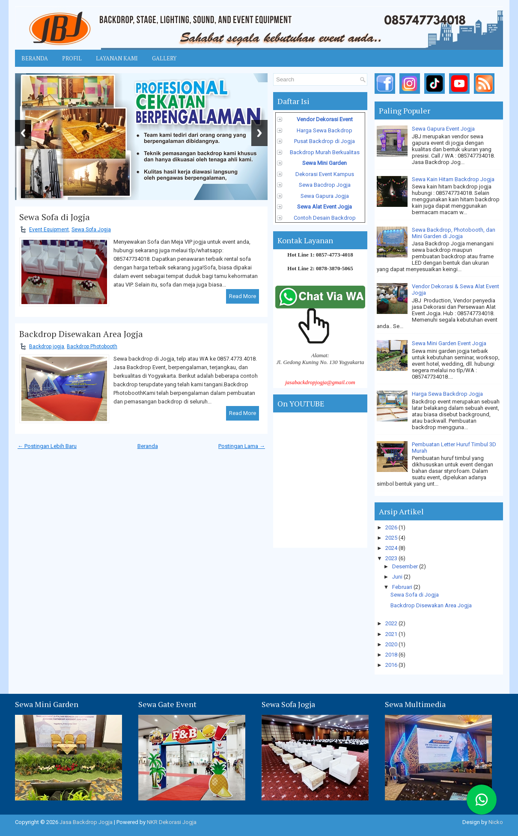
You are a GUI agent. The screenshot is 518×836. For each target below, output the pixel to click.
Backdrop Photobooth (92, 346)
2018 (392, 654)
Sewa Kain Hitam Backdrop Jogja (453, 179)
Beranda (34, 58)
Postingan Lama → (241, 446)
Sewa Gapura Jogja (325, 196)
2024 (392, 548)
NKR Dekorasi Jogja (171, 822)
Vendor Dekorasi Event (325, 119)
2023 (392, 558)
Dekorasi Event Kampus (324, 174)
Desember (405, 566)
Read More (242, 296)
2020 (392, 644)
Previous (23, 133)
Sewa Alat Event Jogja (324, 206)
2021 (392, 634)
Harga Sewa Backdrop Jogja (447, 394)
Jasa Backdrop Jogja (86, 822)
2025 (392, 537)
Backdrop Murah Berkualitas (325, 152)
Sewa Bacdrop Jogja (325, 185)
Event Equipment (49, 230)
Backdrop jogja (46, 346)
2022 (392, 623)
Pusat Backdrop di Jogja (324, 141)
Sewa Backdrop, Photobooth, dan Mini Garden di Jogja (453, 233)
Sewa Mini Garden (324, 163)
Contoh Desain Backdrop (325, 218)
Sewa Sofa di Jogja (54, 217)
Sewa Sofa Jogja (91, 230)
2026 (392, 527)
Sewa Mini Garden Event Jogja (449, 343)
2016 (392, 665)
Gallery (164, 58)
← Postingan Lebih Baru (47, 446)
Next (259, 133)
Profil (72, 58)
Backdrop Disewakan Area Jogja (81, 334)
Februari (403, 587)
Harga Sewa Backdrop (324, 130)
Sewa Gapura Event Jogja (443, 128)
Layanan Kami (117, 58)
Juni (398, 576)
